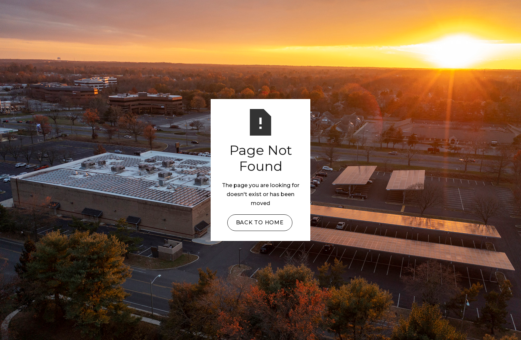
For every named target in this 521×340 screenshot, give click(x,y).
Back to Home (260, 222)
